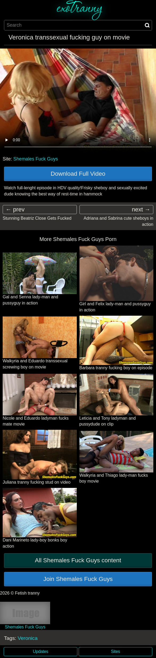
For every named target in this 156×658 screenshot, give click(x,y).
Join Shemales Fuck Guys (78, 579)
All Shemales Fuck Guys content (78, 560)
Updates (40, 651)
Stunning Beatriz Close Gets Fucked (37, 218)
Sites (115, 651)
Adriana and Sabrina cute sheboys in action (118, 221)
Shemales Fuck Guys (35, 159)
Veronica (28, 638)
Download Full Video (78, 173)
